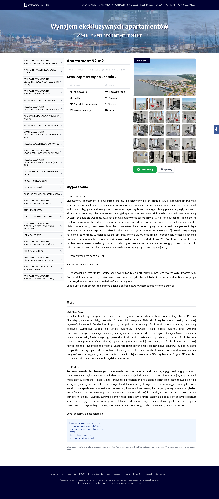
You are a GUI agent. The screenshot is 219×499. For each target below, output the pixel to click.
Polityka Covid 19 (95, 473)
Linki (128, 473)
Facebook (147, 473)
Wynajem (120, 4)
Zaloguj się (160, 473)
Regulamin (71, 473)
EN (47, 4)
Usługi (159, 4)
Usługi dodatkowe (114, 473)
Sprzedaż (132, 4)
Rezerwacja (146, 4)
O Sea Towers (89, 4)
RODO (82, 473)
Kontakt (170, 4)
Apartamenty (106, 4)
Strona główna (57, 473)
